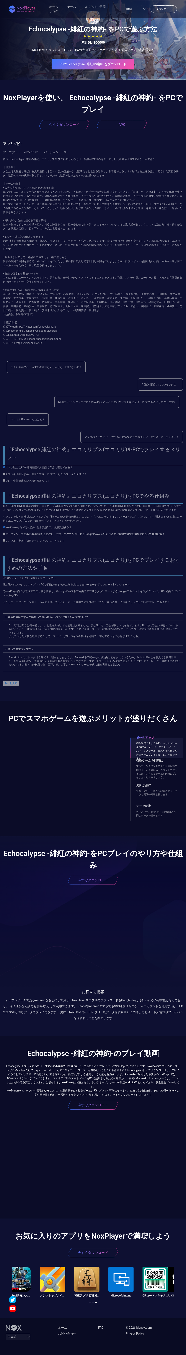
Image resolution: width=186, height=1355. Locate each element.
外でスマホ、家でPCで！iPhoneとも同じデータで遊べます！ (156, 813)
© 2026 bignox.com (139, 1327)
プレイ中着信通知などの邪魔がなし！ (26, 480)
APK (122, 124)
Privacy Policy (135, 1333)
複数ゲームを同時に (149, 760)
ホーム (53, 6)
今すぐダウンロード (64, 124)
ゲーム (71, 6)
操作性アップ (145, 737)
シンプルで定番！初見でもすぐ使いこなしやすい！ (34, 540)
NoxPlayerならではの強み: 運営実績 (25, 527)
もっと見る (10, 683)
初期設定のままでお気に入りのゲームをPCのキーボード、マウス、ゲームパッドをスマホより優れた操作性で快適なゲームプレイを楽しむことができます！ (156, 751)
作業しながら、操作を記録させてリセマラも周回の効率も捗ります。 (156, 792)
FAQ (101, 1327)
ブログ (53, 11)
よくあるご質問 (95, 6)
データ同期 (143, 806)
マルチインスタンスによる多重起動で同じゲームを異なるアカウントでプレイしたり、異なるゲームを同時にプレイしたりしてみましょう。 (156, 772)
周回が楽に (143, 785)
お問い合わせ (67, 1333)
